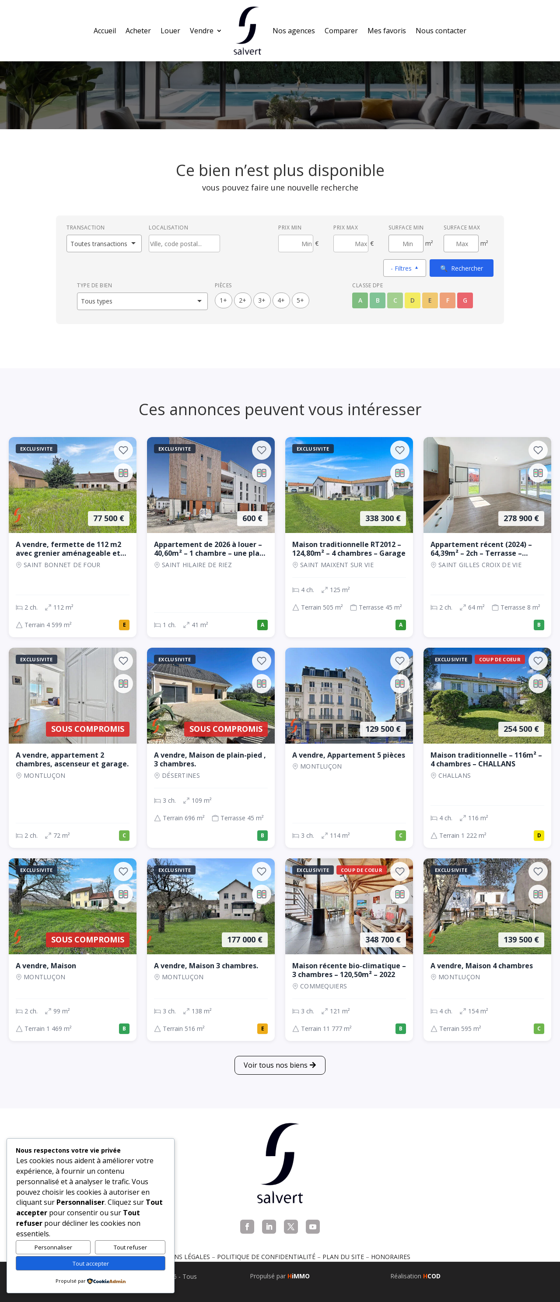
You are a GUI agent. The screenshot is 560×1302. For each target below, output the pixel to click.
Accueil (105, 30)
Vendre (202, 30)
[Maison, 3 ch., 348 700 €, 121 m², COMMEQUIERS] (349, 949)
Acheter (138, 30)
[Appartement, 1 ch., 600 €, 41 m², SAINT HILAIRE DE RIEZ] (211, 537)
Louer (170, 30)
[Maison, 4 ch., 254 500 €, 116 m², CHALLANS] (487, 748)
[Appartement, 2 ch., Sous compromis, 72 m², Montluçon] (72, 748)
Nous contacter (441, 30)
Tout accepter (91, 1263)
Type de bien (94, 285)
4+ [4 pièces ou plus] (281, 300)
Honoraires (390, 1257)
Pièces (223, 285)
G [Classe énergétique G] (465, 300)
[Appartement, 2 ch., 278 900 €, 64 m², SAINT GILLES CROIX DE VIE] (487, 537)
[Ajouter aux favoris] (123, 450)
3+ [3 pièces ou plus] (262, 300)
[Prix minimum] (295, 243)
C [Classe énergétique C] (395, 300)
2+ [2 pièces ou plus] (242, 300)
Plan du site (343, 1257)
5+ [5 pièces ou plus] (300, 300)
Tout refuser (130, 1247)
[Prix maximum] (350, 243)
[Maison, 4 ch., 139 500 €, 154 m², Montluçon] (487, 949)
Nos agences (294, 30)
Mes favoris (387, 30)
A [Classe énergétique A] (360, 300)
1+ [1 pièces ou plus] (223, 300)
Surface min (406, 227)
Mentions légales (180, 1257)
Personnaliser (53, 1247)
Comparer (341, 30)
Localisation (168, 227)
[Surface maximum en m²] (461, 243)
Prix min (289, 227)
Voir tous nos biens (276, 1065)
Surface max (462, 227)
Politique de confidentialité (266, 1257)
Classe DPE (367, 285)
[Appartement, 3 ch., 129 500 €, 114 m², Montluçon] (349, 748)
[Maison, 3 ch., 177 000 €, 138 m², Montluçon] (211, 949)
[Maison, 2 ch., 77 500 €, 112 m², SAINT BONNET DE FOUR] (72, 537)
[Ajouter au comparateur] (123, 473)
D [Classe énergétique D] (412, 300)
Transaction (85, 227)
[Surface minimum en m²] (406, 243)
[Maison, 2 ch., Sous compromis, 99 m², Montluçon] (72, 949)
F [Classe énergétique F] (447, 300)
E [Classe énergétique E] (430, 300)
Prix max (345, 227)
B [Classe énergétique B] (378, 300)
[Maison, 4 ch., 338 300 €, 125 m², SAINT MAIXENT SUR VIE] (349, 537)
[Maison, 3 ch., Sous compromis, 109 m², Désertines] (211, 748)
